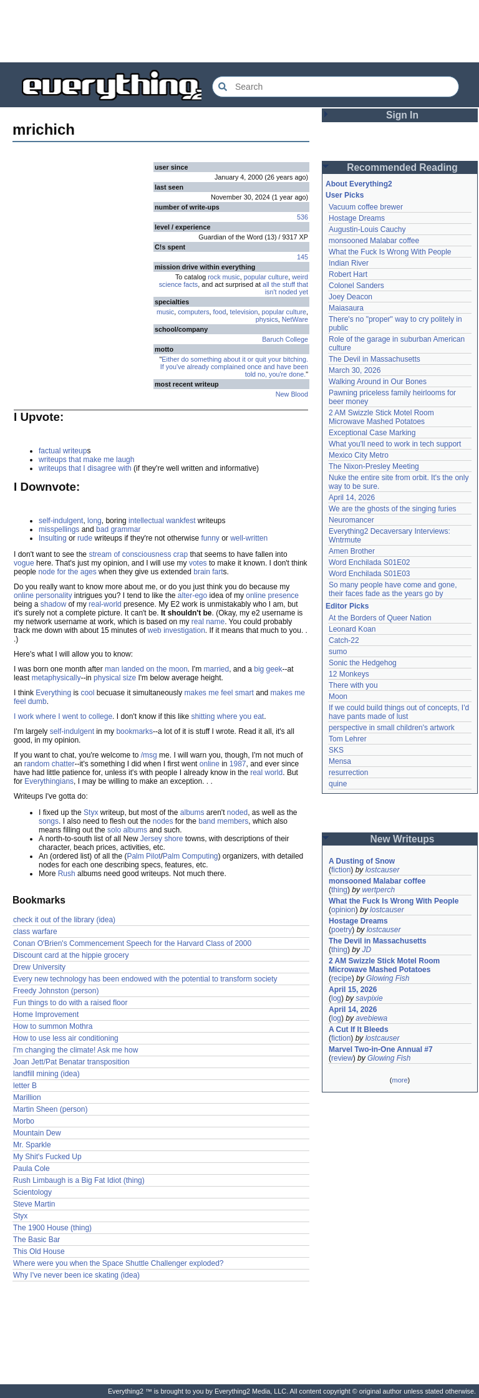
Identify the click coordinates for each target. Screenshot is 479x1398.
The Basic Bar (36, 1239)
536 (302, 217)
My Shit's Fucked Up (47, 1156)
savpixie (369, 998)
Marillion (27, 1097)
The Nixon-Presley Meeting (374, 466)
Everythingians (49, 781)
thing (339, 889)
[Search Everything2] (335, 86)
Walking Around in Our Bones (378, 381)
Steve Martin (34, 1204)
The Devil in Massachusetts (374, 359)
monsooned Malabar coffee (374, 240)
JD (366, 949)
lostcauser (382, 869)
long (94, 520)
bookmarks (134, 731)
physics (267, 319)
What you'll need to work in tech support (395, 444)
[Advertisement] (239, 31)
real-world (105, 604)
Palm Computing (190, 856)
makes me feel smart (219, 692)
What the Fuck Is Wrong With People (390, 252)
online (210, 763)
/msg (149, 755)
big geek (268, 669)
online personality (43, 595)
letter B (25, 1085)
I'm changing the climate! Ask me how (75, 1050)
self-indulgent (61, 520)
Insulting (53, 538)
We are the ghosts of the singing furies (393, 508)
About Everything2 (359, 184)
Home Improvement (46, 1014)
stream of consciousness (130, 554)
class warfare (35, 931)
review (342, 1058)
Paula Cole (31, 1168)
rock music (224, 277)
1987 (238, 763)
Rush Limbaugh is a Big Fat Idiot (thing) (79, 1180)
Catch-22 (344, 640)
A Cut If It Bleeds (359, 1029)
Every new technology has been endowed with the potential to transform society (145, 979)
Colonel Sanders (356, 285)
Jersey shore (161, 838)
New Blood (292, 394)
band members (223, 821)
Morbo (23, 1121)
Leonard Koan (352, 629)
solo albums (127, 830)
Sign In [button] (402, 115)
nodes (163, 821)
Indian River (349, 263)
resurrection (348, 772)
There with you (353, 685)
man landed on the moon (146, 669)
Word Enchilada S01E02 (369, 562)
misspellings (59, 529)
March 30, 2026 (354, 370)
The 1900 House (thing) (52, 1227)
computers (193, 312)
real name (208, 621)
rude (84, 538)
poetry (341, 929)
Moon (338, 696)
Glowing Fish (387, 978)
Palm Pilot (143, 856)
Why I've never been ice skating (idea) (76, 1275)
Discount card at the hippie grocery (70, 955)
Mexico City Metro (359, 455)
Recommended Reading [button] (402, 167)
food (219, 312)
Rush (66, 873)
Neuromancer (351, 520)
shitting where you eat (227, 716)
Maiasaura (346, 308)
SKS (336, 750)
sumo (338, 651)
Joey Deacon (350, 296)
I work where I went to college (63, 716)
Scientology (32, 1192)
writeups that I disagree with (85, 468)
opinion (343, 909)
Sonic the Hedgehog (363, 662)
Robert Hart (348, 274)
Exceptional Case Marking (372, 432)
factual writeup (63, 450)
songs (49, 821)
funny (210, 538)
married (216, 669)
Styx (91, 812)
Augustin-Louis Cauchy (367, 229)
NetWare (295, 319)
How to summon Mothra (52, 1026)
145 (302, 257)
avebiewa (371, 1018)
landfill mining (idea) (46, 1073)
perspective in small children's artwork (392, 727)
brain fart (208, 571)
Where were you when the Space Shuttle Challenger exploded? (118, 1263)
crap (180, 554)
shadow (53, 604)
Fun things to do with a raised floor (70, 1002)
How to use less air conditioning (66, 1038)
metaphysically (56, 677)
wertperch (378, 889)
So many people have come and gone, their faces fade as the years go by (393, 589)
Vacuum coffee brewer (366, 207)
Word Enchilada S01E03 (369, 573)
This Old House (39, 1251)
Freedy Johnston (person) (56, 990)
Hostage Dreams (357, 218)
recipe (341, 978)
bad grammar (118, 529)
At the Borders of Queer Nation (380, 618)
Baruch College (285, 339)
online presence (272, 595)
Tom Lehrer (348, 739)
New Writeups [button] (402, 839)
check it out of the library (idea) (64, 919)
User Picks (345, 195)
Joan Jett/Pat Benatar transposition (71, 1062)
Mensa (340, 761)
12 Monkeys (349, 674)
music (165, 312)
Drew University (39, 967)
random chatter (49, 763)
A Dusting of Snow (362, 861)
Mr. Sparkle (32, 1144)
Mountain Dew (37, 1133)
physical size (115, 677)
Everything (53, 692)
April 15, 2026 (353, 989)
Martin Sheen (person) (50, 1109)
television (244, 312)
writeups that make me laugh (86, 459)
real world (266, 772)
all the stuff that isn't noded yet (285, 288)
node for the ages (67, 571)
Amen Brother (352, 551)
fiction (341, 869)
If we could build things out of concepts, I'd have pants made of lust (399, 712)
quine (338, 783)
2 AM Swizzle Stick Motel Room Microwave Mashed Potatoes (381, 417)
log (336, 998)
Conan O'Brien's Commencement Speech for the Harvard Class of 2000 (132, 943)
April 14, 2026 (352, 497)
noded (237, 812)
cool (87, 692)
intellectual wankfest (161, 520)
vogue (24, 563)
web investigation (176, 630)
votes (198, 563)
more (399, 1080)
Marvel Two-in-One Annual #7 (381, 1049)
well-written (249, 538)
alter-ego (192, 595)
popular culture (266, 277)
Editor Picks (347, 606)
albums (192, 812)
